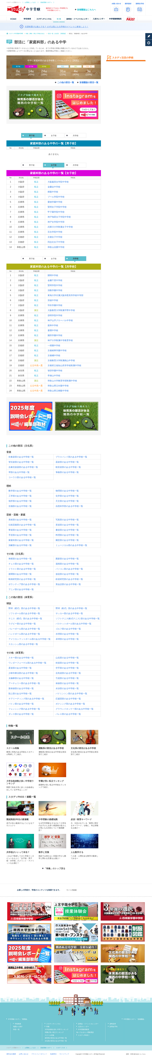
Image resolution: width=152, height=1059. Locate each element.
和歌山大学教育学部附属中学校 (62, 381)
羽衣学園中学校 (55, 305)
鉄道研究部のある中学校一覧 (69, 579)
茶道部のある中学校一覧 (67, 525)
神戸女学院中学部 (56, 222)
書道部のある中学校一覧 (67, 530)
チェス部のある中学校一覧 (21, 564)
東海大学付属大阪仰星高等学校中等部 (65, 295)
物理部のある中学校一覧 (67, 491)
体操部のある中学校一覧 (67, 683)
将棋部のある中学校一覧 (20, 559)
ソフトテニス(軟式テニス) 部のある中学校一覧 (78, 618)
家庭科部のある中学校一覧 (21, 540)
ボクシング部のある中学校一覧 (70, 704)
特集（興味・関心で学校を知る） (35, 33)
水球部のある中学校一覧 (67, 634)
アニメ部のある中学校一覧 (21, 589)
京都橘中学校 (54, 355)
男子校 (32, 165)
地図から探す (18, 1026)
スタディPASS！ (84, 1035)
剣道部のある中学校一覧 (67, 663)
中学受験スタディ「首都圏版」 (135, 1019)
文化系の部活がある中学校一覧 (56, 1041)
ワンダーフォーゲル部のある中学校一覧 (27, 663)
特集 (47, 1026)
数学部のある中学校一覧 (20, 491)
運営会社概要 (11, 1054)
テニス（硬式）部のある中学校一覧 (25, 618)
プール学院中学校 (56, 197)
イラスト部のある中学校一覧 (22, 569)
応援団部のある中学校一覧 (68, 699)
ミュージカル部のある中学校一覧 (71, 545)
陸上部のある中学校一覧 (20, 693)
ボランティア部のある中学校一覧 (24, 584)
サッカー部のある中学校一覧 (69, 613)
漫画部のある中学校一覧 (67, 564)
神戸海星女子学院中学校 (59, 217)
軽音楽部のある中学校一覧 (68, 467)
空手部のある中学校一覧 (67, 668)
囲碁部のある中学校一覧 (67, 559)
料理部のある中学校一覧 (67, 535)
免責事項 (53, 1054)
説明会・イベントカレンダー (88, 1024)
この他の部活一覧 (65, 82)
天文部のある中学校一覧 (67, 501)
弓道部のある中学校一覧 (67, 678)
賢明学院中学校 (55, 285)
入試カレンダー (83, 1026)
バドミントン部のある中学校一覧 (71, 693)
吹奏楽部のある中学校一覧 (21, 457)
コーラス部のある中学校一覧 (22, 477)
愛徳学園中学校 (55, 202)
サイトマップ (64, 1054)
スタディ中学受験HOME (16, 33)
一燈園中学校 (54, 345)
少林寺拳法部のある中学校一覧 (23, 673)
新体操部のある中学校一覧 (21, 688)
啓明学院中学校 (55, 315)
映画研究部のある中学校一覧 (22, 579)
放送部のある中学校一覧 (67, 574)
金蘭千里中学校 (55, 280)
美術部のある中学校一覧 (20, 520)
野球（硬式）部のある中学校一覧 (24, 608)
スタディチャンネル (53, 1024)
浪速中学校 (53, 300)
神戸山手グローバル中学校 (60, 320)
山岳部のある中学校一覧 (67, 658)
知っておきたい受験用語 (85, 1032)
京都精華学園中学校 (57, 350)
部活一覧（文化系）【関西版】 (57, 33)
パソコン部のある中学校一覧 (69, 569)
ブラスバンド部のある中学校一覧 (71, 457)
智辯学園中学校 (55, 370)
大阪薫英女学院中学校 (58, 182)
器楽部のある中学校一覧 (67, 462)
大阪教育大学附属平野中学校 (61, 310)
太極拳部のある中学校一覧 (21, 678)
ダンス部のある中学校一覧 (21, 714)
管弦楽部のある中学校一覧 (21, 462)
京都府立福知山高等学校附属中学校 (64, 365)
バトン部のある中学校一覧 (21, 704)
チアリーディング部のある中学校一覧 (26, 699)
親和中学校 (53, 325)
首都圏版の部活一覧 (88, 82)
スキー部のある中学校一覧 (21, 658)
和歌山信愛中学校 (56, 247)
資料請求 (113, 1024)
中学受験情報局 (83, 1029)
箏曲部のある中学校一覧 (67, 472)
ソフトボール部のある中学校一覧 (24, 613)
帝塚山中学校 (54, 375)
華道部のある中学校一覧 (20, 530)
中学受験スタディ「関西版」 (18, 1019)
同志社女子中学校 (56, 242)
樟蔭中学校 (53, 192)
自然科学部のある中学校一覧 (69, 506)
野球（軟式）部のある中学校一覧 (71, 608)
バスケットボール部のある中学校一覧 (73, 624)
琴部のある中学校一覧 (19, 472)
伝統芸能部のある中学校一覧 (22, 525)
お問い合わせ (23, 1054)
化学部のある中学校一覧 (67, 496)
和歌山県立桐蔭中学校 (58, 391)
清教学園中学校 (55, 290)
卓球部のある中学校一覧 (67, 639)
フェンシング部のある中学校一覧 (24, 709)
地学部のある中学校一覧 (20, 501)
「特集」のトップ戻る (54, 868)
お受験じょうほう (30, 2)
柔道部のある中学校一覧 (20, 668)
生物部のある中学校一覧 (20, 506)
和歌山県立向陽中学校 (58, 386)
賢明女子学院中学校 (57, 207)
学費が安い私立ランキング (54, 1032)
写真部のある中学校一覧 (67, 520)
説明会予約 (113, 1026)
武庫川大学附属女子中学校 (60, 227)
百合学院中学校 (55, 232)
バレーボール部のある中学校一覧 (24, 629)
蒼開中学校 (53, 330)
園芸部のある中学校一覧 (67, 540)
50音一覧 (16, 1029)
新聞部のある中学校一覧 (20, 574)
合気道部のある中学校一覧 (68, 673)
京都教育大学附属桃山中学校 (61, 360)
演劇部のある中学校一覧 (20, 545)
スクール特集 (49, 1035)
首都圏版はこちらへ (86, 10)
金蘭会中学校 (54, 187)
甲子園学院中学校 (56, 212)
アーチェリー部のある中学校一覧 (24, 683)
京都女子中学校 (55, 237)
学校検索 (18, 1024)
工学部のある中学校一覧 (20, 496)
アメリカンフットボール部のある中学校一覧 (30, 639)
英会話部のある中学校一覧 (68, 584)
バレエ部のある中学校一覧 (68, 714)
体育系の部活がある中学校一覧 (56, 1038)
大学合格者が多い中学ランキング (56, 1029)
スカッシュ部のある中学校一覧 (23, 644)
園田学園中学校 (55, 335)
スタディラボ (60, 1047)
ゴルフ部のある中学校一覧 (68, 629)
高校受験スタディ (46, 2)
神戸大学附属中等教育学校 (60, 340)
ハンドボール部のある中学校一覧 (24, 634)
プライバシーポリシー (39, 1054)
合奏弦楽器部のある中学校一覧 (23, 467)
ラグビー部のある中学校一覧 (22, 624)
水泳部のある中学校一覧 (67, 688)
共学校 (75, 135)
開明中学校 (53, 275)
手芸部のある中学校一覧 (20, 535)
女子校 (53, 135)
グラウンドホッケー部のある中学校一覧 (74, 709)
